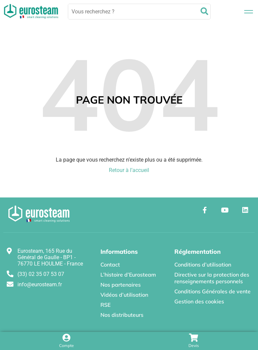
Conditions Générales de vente (212, 291)
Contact (110, 264)
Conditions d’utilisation (202, 264)
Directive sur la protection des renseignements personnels (211, 278)
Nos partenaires (120, 284)
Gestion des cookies (199, 301)
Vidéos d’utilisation (124, 294)
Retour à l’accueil (129, 170)
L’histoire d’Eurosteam (128, 274)
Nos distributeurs (121, 314)
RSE (105, 304)
